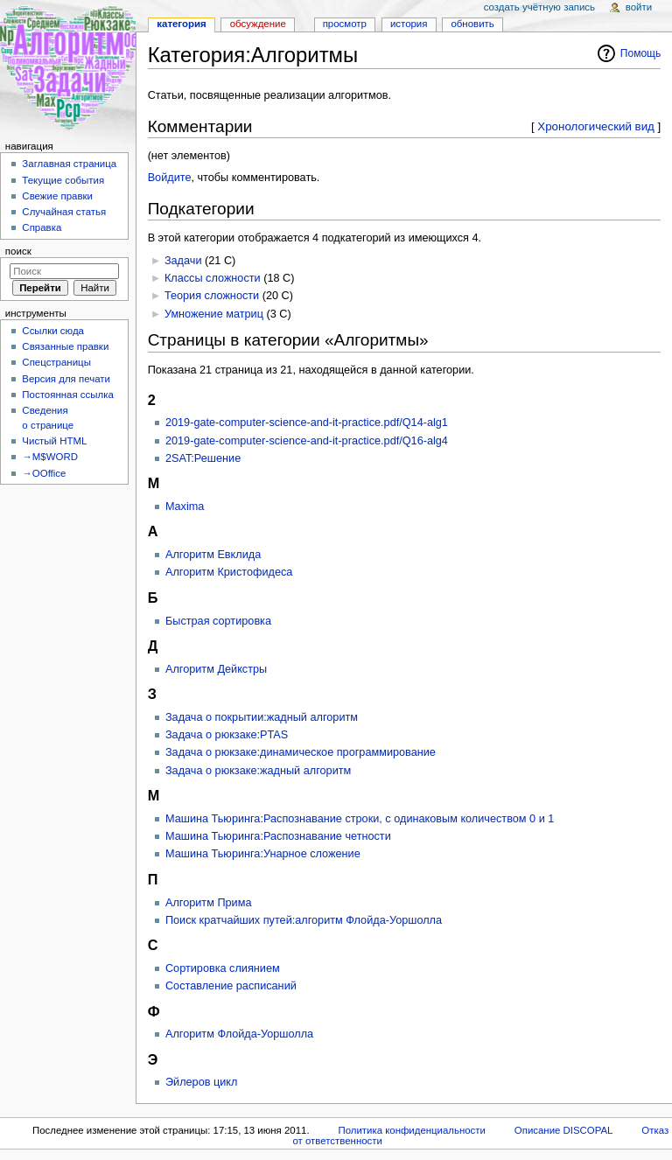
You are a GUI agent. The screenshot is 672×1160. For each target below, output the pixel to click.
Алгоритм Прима (208, 903)
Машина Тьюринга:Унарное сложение (262, 854)
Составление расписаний (231, 986)
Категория (181, 23)
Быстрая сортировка (218, 621)
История (409, 23)
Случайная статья (64, 211)
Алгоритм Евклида (213, 555)
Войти (639, 7)
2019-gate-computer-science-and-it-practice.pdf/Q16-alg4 (306, 441)
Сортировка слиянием (222, 968)
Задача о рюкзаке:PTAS (226, 735)
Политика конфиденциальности (412, 1130)
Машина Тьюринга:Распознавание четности (278, 836)
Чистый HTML (54, 441)
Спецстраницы (56, 362)
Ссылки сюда (53, 330)
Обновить (472, 23)
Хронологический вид (595, 126)
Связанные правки (65, 346)
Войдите (170, 177)
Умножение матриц (213, 314)
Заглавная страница (69, 163)
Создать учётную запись (539, 7)
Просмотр (345, 23)
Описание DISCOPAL (563, 1130)
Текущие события (63, 180)
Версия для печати (66, 379)
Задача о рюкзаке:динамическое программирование (300, 752)
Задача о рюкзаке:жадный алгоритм (258, 771)
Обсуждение (258, 23)
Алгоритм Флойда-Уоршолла (239, 1034)
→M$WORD (50, 456)
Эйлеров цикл (201, 1082)
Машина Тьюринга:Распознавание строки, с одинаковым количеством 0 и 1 (359, 819)
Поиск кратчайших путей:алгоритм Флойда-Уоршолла (303, 920)
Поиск (18, 251)
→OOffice (44, 473)
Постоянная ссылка (67, 394)
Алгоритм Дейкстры (216, 669)
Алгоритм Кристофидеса (228, 572)
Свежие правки (57, 196)
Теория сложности (211, 296)
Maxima (184, 506)
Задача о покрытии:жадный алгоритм (261, 717)
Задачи (183, 261)
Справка (41, 227)
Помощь (641, 53)
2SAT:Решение (203, 458)
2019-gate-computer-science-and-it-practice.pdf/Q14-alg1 (306, 422)
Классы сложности (212, 278)
